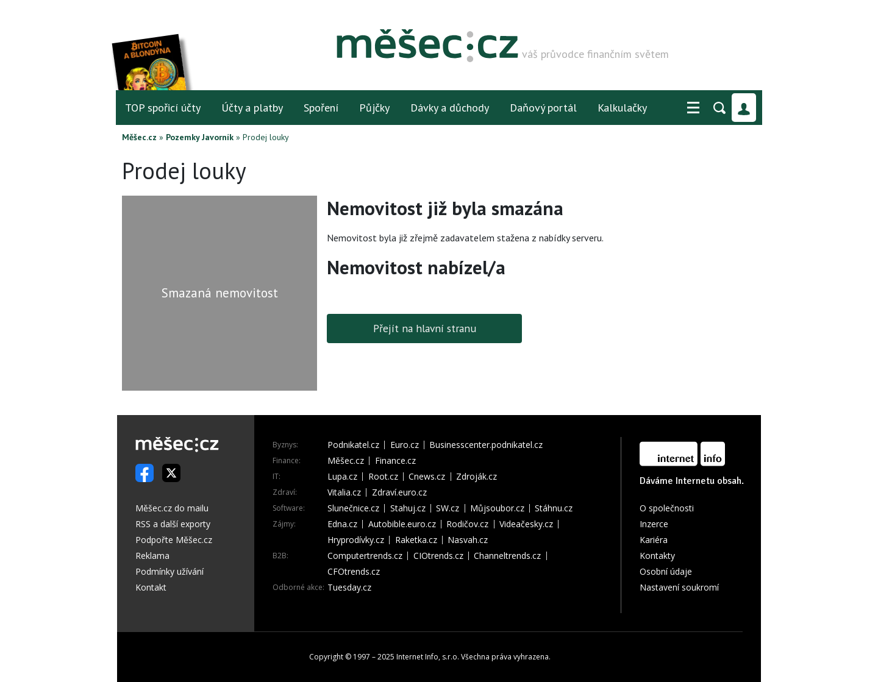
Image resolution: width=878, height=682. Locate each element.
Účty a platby (252, 108)
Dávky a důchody (449, 108)
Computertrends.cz (364, 556)
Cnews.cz (427, 476)
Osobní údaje (666, 571)
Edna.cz (342, 524)
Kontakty (657, 555)
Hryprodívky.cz (355, 540)
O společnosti (667, 508)
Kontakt (150, 587)
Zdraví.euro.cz (399, 492)
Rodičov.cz (467, 524)
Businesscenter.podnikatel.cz (486, 445)
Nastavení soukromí (679, 587)
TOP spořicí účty (163, 108)
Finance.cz (395, 460)
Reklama (152, 555)
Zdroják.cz (476, 476)
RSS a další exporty (172, 524)
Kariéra (654, 539)
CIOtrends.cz (438, 556)
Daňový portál (543, 108)
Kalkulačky (622, 108)
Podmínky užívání (169, 571)
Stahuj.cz (408, 508)
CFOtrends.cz (353, 571)
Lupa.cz (342, 476)
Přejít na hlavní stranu (424, 328)
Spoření (321, 108)
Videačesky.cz (526, 524)
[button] (693, 108)
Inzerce (654, 524)
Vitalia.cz (344, 492)
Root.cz (383, 476)
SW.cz (447, 508)
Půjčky (374, 108)
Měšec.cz (139, 137)
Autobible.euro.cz (402, 524)
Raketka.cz (416, 540)
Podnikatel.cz (353, 445)
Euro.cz (404, 445)
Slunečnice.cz (353, 508)
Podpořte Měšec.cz (173, 539)
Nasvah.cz (468, 540)
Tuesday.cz (349, 587)
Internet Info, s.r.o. (427, 657)
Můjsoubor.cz (497, 508)
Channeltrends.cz (507, 556)
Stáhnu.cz (554, 508)
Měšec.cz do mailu (172, 508)
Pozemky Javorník (200, 137)
